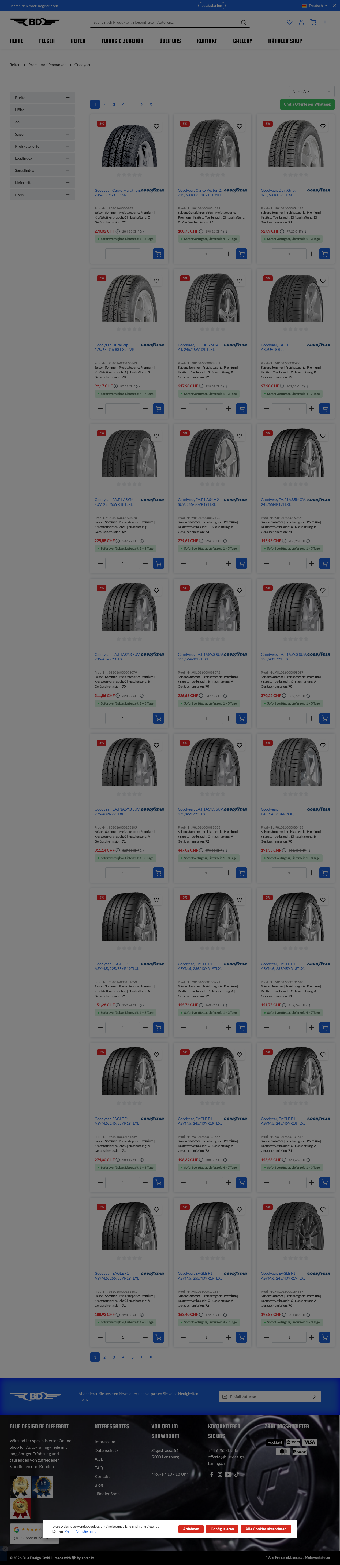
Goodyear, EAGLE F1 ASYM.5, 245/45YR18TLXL (283, 1121)
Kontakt (102, 1476)
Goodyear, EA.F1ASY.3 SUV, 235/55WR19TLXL (201, 657)
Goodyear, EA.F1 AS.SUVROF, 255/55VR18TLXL (276, 347)
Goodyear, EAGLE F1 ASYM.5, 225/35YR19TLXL (117, 966)
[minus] (100, 253)
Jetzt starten (212, 5)
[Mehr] (325, 22)
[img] (152, 190)
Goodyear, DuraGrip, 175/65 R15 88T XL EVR (114, 347)
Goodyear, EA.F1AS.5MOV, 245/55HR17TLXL (283, 502)
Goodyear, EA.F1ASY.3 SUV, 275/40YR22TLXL (117, 811)
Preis (42, 195)
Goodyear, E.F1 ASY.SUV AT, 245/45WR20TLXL (198, 347)
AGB (99, 1458)
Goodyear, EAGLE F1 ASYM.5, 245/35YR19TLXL (117, 1121)
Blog (99, 1484)
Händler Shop (107, 1493)
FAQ (99, 1467)
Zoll (42, 121)
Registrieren (48, 5)
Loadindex (42, 158)
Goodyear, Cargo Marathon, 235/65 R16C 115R (118, 192)
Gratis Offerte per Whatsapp (307, 104)
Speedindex (42, 170)
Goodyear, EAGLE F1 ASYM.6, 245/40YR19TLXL (283, 1275)
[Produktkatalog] (289, 22)
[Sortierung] (312, 91)
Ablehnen (192, 1529)
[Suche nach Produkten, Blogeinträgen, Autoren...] (164, 22)
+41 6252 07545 (223, 1450)
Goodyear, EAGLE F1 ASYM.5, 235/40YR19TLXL (200, 966)
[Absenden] (314, 1396)
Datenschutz (106, 1450)
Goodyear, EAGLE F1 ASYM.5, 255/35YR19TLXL (117, 1275)
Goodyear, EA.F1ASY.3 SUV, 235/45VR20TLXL (117, 657)
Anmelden (19, 5)
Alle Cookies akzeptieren (265, 1529)
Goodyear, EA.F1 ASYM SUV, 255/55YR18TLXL (114, 502)
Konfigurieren (222, 1529)
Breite (42, 97)
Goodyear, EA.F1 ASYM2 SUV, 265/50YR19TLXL (198, 502)
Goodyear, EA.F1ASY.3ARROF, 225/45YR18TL (277, 811)
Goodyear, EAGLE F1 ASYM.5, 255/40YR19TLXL (200, 1275)
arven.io (87, 1558)
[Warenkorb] (313, 22)
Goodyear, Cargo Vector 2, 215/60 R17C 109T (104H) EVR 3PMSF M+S (200, 192)
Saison (42, 134)
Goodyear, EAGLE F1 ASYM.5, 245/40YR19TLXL (200, 1121)
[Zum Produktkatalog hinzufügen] (156, 126)
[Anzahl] (122, 253)
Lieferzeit (42, 182)
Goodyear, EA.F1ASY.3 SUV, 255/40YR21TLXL (284, 657)
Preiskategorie (42, 146)
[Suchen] (243, 22)
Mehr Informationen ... (80, 1531)
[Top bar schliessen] (334, 5)
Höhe (42, 109)
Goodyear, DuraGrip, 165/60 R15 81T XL (278, 192)
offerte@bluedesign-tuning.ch (227, 1460)
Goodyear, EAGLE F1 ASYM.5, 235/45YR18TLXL (283, 966)
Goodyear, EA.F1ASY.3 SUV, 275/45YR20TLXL (201, 811)
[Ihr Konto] (301, 22)
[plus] (145, 253)
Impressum (105, 1441)
